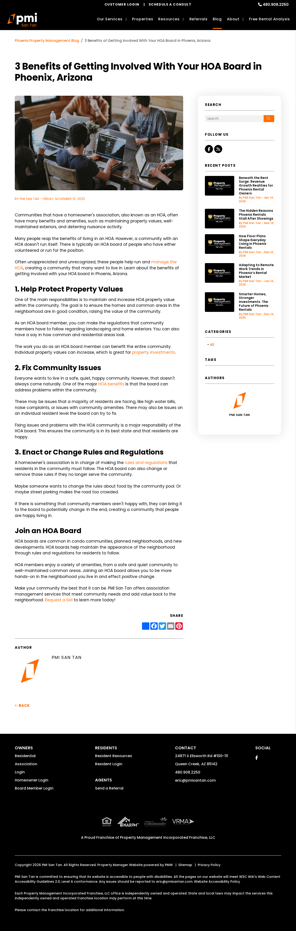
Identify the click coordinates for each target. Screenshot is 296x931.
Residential (25, 756)
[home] (22, 20)
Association (26, 764)
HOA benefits (111, 384)
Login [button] (20, 772)
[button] (209, 149)
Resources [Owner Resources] (168, 19)
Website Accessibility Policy (217, 881)
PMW (169, 865)
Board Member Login (34, 788)
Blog (217, 19)
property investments (153, 352)
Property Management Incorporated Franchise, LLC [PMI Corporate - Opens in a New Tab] (167, 837)
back (22, 705)
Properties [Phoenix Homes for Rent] (142, 19)
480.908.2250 (276, 4)
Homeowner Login (31, 780)
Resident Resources (113, 756)
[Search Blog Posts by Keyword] (234, 118)
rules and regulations (146, 462)
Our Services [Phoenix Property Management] (110, 19)
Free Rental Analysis (269, 19)
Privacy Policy (209, 865)
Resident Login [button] (108, 764)
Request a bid (59, 600)
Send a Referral (109, 788)
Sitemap (185, 865)
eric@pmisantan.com (195, 780)
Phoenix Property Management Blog (47, 40)
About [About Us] (233, 19)
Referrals (198, 19)
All (212, 344)
